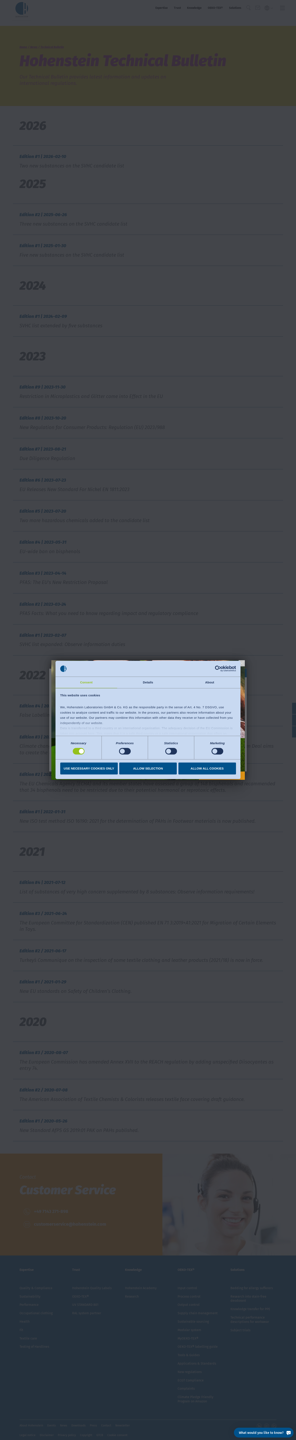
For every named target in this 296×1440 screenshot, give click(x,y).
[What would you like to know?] (264, 1433)
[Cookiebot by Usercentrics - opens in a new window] (218, 668)
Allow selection (148, 768)
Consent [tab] (86, 682)
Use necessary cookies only (89, 768)
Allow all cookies (207, 768)
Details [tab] (148, 682)
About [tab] (209, 682)
